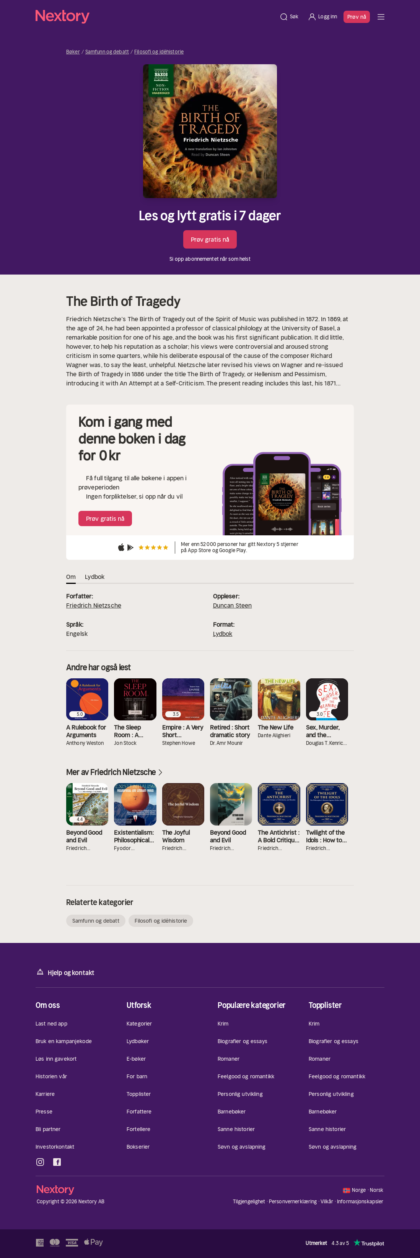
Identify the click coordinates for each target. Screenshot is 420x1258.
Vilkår (327, 1201)
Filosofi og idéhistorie (159, 52)
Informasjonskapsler (360, 1202)
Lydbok (223, 633)
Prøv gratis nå (210, 239)
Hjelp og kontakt (65, 972)
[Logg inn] (322, 17)
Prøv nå (356, 16)
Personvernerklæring (293, 1201)
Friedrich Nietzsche (93, 605)
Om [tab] (71, 576)
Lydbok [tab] (94, 576)
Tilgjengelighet (249, 1201)
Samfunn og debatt (107, 52)
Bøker (73, 52)
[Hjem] (155, 17)
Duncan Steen (232, 605)
